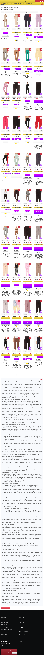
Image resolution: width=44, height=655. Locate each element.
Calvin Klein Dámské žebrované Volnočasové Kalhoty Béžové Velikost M (5, 40)
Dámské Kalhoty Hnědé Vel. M (16, 74)
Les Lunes (27, 362)
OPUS (40, 585)
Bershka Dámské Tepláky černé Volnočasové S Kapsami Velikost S (27, 108)
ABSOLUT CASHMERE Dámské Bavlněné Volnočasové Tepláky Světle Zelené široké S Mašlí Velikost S (16, 181)
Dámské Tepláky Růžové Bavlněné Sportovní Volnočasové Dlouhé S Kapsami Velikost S (5, 146)
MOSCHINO (27, 213)
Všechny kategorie (5, 607)
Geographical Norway (38, 142)
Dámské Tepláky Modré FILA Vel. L (27, 41)
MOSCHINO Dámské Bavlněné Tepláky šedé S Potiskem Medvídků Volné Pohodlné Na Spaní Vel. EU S (27, 218)
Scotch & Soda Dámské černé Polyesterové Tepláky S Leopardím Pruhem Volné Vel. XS (5, 217)
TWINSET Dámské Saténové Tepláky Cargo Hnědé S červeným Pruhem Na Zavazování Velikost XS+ (16, 255)
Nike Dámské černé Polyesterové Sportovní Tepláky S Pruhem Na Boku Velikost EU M (38, 220)
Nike (38, 215)
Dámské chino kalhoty (4, 615)
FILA (27, 37)
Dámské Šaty (21, 622)
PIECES (38, 104)
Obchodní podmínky (22, 634)
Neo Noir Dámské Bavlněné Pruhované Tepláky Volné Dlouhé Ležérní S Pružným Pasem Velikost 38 (16, 292)
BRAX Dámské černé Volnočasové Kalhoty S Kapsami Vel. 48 (16, 145)
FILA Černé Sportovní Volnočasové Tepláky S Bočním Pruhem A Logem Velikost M (5, 364)
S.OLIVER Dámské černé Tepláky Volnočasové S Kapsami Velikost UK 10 (27, 146)
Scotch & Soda (5, 212)
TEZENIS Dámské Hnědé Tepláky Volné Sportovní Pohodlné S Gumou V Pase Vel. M (16, 366)
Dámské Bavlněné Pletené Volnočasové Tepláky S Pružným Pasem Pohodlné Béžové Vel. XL (38, 256)
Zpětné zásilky (21, 620)
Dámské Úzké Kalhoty (4, 622)
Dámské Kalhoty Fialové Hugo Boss (38, 43)
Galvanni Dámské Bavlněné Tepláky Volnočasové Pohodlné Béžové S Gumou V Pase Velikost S (5, 293)
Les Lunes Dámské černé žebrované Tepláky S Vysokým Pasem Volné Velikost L (27, 367)
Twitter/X (20, 645)
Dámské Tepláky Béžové (16, 42)
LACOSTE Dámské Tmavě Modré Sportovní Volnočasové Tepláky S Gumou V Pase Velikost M (38, 364)
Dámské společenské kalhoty (6, 619)
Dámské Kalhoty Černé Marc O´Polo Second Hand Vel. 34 (16, 110)
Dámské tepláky (3, 617)
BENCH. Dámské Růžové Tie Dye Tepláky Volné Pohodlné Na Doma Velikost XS (27, 294)
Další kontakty (3, 646)
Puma (27, 251)
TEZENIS (16, 361)
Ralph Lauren (23, 486)
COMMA (38, 586)
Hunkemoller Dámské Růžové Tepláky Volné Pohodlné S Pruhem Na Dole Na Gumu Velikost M (27, 330)
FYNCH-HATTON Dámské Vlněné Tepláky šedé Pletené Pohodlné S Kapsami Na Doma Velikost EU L (27, 182)
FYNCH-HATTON (27, 177)
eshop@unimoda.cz (4, 645)
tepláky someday (38, 500)
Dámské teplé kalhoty (4, 624)
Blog (20, 629)
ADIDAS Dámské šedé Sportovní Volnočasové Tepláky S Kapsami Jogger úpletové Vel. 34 (5, 255)
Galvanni (5, 288)
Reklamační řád (21, 636)
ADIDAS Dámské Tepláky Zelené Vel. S (38, 77)
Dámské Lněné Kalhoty (4, 634)
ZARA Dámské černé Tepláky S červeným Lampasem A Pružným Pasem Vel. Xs (5, 181)
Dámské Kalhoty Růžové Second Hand (5, 110)
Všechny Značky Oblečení (23, 631)
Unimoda (16, 71)
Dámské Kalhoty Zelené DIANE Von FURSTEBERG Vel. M (27, 76)
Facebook (20, 643)
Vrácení (20, 619)
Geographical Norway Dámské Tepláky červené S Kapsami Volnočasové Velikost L (38, 147)
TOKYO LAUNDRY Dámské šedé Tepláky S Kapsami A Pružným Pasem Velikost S (5, 330)
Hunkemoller (27, 325)
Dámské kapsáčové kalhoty (5, 632)
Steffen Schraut (16, 213)
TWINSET (16, 250)
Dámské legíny (3, 620)
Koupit (3, 28)
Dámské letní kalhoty (4, 627)
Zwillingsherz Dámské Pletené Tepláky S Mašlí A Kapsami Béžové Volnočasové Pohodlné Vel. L (38, 293)
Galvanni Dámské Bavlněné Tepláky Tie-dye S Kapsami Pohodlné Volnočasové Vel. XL (16, 330)
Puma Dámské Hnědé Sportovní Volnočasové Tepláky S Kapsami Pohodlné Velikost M (27, 256)
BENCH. (27, 289)
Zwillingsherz (38, 288)
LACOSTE (38, 359)
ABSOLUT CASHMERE (16, 176)
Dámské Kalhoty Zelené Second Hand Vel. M (5, 75)
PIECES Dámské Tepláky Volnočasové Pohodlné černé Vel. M (38, 108)
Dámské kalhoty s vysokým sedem (6, 629)
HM (16, 39)
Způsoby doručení (22, 615)
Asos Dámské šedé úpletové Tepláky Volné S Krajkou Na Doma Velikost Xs (38, 183)
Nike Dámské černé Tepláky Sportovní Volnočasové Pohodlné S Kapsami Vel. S (38, 330)
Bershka (27, 103)
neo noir (16, 287)
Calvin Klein (5, 35)
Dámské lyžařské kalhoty (5, 636)
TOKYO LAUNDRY (5, 325)
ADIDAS (38, 73)
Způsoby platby (21, 617)
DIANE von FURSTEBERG (27, 72)
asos (38, 178)
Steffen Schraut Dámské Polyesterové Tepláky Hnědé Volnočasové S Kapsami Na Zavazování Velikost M (16, 218)
